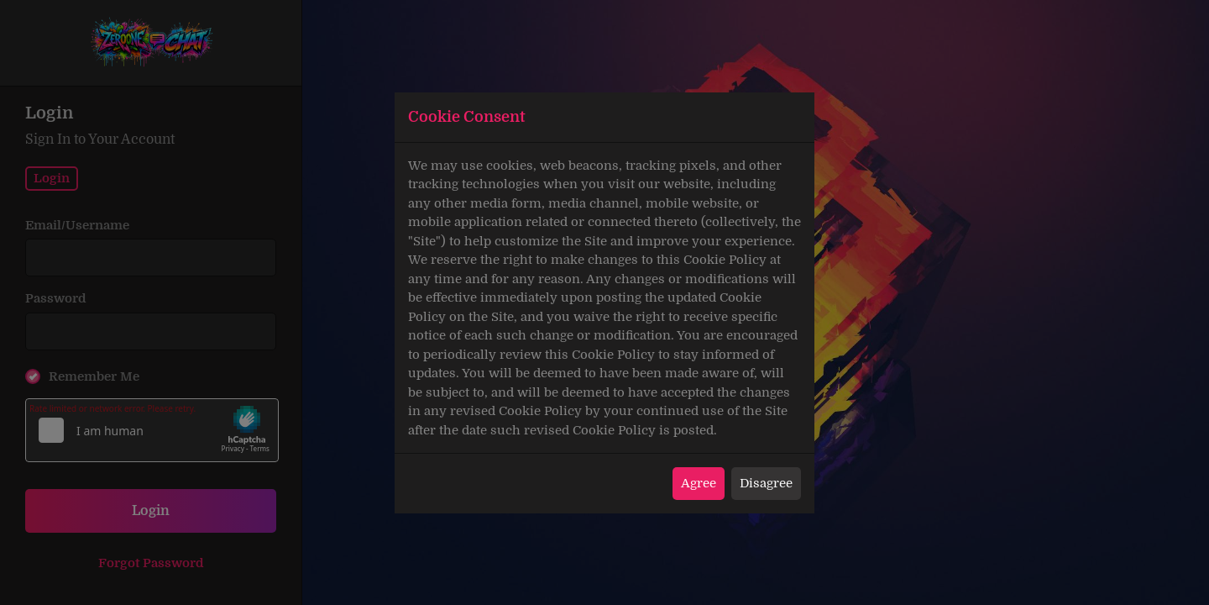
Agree (698, 483)
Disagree (766, 483)
